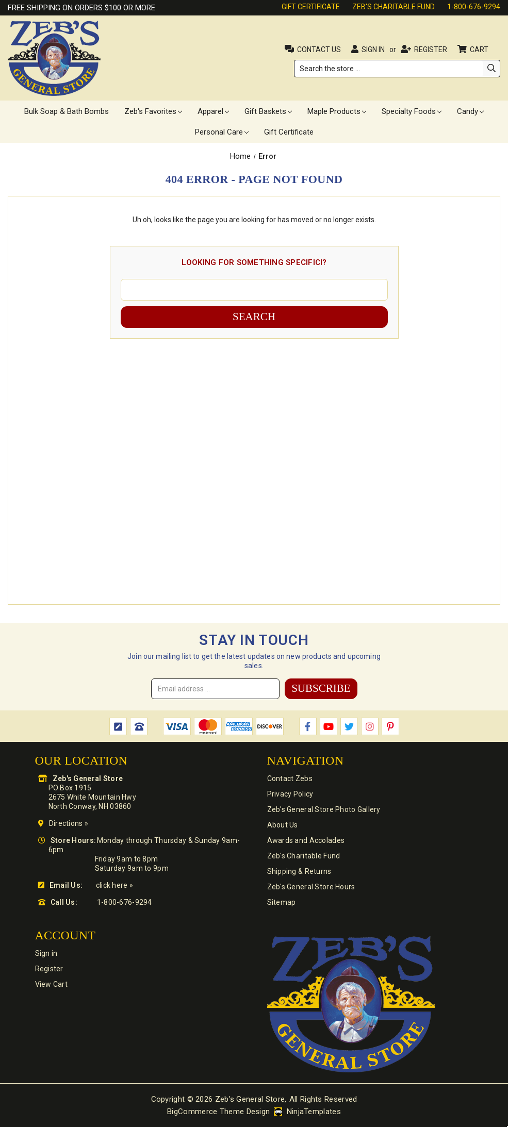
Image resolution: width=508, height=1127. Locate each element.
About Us (282, 825)
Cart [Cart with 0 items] (480, 49)
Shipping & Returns (299, 871)
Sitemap (281, 902)
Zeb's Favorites (153, 111)
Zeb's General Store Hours (311, 887)
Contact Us (319, 49)
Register (430, 49)
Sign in (373, 49)
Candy (470, 111)
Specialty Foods (411, 111)
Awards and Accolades (306, 840)
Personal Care (222, 132)
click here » (114, 885)
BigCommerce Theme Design (218, 1111)
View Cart (51, 984)
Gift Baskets (268, 111)
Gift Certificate (311, 7)
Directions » (68, 823)
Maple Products (336, 111)
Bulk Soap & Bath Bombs (66, 111)
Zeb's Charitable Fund (393, 7)
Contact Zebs (290, 778)
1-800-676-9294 (473, 7)
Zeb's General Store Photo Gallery (324, 809)
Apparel (213, 111)
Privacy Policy (290, 794)
